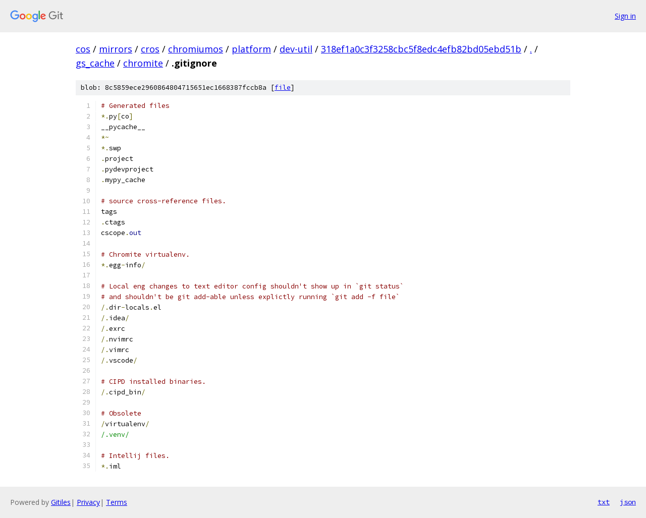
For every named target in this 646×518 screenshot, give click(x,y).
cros (150, 49)
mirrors (115, 49)
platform (251, 49)
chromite (143, 63)
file (283, 87)
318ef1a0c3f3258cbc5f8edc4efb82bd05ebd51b (421, 49)
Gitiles (61, 502)
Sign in (625, 16)
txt (604, 501)
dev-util (296, 49)
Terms (116, 502)
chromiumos (195, 49)
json (628, 501)
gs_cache (95, 63)
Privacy (88, 502)
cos (83, 49)
